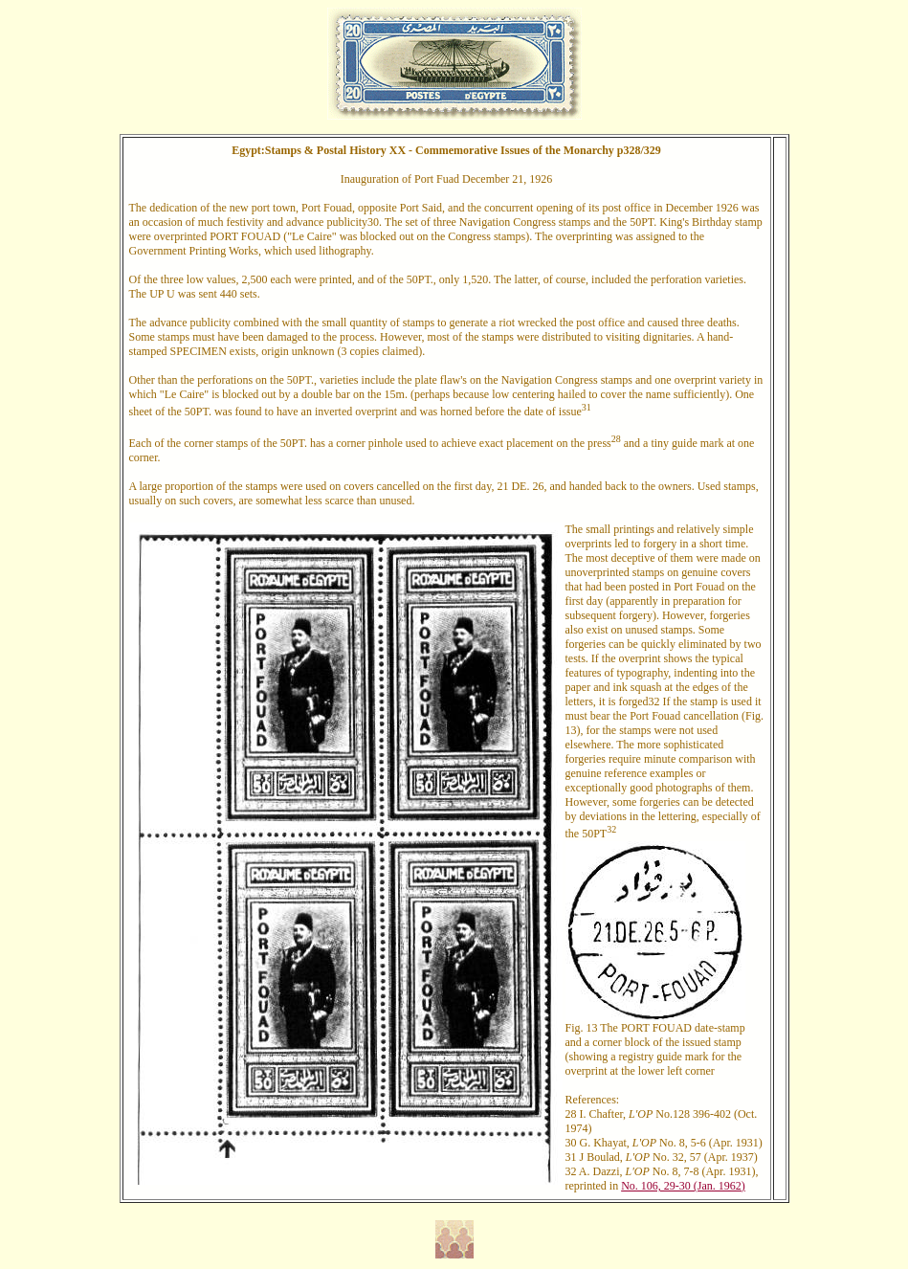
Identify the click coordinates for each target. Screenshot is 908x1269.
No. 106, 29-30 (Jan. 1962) (683, 1185)
